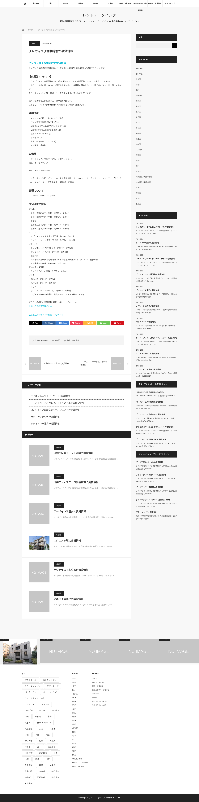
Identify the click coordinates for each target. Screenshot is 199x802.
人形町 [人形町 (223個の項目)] (28, 722)
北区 (137, 90)
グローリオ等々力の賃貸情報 (147, 354)
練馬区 (138, 188)
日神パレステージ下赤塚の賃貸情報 (73, 453)
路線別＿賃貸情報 (155, 3)
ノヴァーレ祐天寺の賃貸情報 (147, 306)
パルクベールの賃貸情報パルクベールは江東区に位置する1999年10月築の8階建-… (155, 327)
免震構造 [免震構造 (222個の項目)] (28, 729)
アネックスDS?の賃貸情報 (68, 599)
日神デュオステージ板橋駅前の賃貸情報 (76, 482)
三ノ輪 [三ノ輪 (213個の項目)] (42, 710)
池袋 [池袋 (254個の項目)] (55, 753)
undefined (139, 68)
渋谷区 (80, 3)
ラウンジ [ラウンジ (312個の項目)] (45, 704)
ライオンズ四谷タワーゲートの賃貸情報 (51, 396)
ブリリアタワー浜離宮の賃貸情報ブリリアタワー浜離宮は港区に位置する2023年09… (156, 492)
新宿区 (65, 3)
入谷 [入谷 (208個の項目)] (41, 729)
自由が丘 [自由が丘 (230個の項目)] (28, 771)
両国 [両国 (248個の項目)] (27, 716)
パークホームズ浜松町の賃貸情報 (149, 402)
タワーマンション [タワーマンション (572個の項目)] (32, 686)
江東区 (110, 3)
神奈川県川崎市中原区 (144, 177)
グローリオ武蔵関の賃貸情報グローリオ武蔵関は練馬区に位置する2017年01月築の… (156, 248)
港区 (51, 3)
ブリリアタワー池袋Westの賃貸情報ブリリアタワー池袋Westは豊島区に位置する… (155, 419)
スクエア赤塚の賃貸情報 (67, 540)
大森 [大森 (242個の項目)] (48, 735)
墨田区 (138, 112)
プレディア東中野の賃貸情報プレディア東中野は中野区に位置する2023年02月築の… (156, 295)
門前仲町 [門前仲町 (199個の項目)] (41, 777)
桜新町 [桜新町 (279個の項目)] (28, 747)
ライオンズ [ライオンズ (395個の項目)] (29, 704)
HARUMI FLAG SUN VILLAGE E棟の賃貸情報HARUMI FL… (156, 396)
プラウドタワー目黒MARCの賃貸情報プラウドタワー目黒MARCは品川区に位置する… (155, 444)
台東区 (138, 101)
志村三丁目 (71, 340)
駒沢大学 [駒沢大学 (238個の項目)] (55, 777)
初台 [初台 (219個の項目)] (37, 735)
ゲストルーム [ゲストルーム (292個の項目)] (30, 680)
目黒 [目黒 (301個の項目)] (41, 765)
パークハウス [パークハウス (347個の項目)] (30, 692)
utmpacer (44, 340)
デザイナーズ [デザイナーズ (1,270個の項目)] (52, 686)
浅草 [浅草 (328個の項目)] (27, 759)
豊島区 (138, 204)
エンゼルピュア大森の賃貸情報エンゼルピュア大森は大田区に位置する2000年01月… (156, 374)
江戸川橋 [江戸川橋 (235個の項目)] (43, 753)
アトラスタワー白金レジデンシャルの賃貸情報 (155, 427)
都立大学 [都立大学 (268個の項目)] (55, 771)
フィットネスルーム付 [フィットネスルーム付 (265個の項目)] (34, 698)
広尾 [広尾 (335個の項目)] (41, 741)
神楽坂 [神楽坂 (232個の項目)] (52, 765)
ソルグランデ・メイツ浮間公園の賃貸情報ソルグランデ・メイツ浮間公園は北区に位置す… (156, 505)
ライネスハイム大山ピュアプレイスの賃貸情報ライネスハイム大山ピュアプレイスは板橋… (156, 232)
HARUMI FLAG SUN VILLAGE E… (150, 392)
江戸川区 (139, 150)
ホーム (94, 678)
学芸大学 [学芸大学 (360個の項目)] (28, 741)
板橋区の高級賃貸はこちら (40, 306)
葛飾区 (138, 198)
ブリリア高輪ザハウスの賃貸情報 (149, 462)
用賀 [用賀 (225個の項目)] (48, 759)
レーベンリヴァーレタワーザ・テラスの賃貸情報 (155, 259)
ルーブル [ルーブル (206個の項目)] (28, 710)
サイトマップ (170, 3)
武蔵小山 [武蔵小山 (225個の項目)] (51, 747)
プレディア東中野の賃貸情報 (147, 290)
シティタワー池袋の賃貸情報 (45, 423)
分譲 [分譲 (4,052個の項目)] (27, 735)
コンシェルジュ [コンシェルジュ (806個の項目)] (50, 680)
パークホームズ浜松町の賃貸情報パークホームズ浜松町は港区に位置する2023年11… (156, 407)
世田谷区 (36, 3)
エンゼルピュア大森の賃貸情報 (148, 369)
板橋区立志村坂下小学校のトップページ (46, 315)
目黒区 (138, 171)
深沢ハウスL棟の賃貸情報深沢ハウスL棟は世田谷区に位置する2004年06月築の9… (156, 517)
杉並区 (138, 139)
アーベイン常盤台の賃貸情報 (70, 511)
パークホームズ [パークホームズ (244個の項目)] (50, 692)
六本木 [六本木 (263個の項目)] (52, 729)
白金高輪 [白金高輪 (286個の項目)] (28, 765)
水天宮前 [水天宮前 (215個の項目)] (28, 753)
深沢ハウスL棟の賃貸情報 (146, 512)
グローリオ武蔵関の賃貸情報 (147, 243)
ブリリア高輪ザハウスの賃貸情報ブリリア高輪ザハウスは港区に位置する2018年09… (156, 467)
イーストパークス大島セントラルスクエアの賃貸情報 (57, 403)
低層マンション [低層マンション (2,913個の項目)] (44, 722)
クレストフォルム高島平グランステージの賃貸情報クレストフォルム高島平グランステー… (156, 343)
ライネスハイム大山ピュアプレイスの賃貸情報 (155, 227)
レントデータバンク (99, 15)
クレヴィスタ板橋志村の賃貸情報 (47, 63)
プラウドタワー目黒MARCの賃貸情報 (151, 439)
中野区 (138, 85)
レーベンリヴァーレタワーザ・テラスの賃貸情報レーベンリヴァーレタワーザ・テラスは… (156, 263)
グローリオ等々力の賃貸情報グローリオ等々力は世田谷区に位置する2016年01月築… (156, 359)
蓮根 (77, 340)
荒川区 (138, 193)
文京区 (138, 123)
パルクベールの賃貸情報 (146, 322)
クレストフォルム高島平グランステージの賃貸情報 (156, 338)
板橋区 (34, 43)
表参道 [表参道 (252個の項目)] (42, 771)
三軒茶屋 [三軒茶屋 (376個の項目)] (55, 710)
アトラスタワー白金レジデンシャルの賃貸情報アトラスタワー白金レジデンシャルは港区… (156, 432)
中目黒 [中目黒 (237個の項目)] (38, 716)
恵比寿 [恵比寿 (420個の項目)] (52, 741)
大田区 (138, 117)
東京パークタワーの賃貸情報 (45, 416)
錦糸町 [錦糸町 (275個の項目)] (28, 777)
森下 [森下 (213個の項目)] (39, 747)
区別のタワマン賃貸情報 (140, 4)
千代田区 (139, 95)
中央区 (138, 79)
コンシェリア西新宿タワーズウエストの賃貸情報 (55, 410)
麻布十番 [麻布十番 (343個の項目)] (28, 783)
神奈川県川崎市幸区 (143, 182)
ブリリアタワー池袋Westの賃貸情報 (150, 414)
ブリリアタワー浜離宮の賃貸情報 (149, 487)
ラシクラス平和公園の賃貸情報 (71, 569)
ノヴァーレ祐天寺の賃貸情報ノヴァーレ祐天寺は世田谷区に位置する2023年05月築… (156, 311)
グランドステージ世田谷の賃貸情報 (150, 274)
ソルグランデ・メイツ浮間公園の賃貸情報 (153, 500)
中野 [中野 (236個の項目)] (50, 716)
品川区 (95, 3)
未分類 (138, 133)
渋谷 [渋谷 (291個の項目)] (37, 759)
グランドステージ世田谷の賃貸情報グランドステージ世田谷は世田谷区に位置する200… (156, 279)
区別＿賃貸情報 (125, 3)
